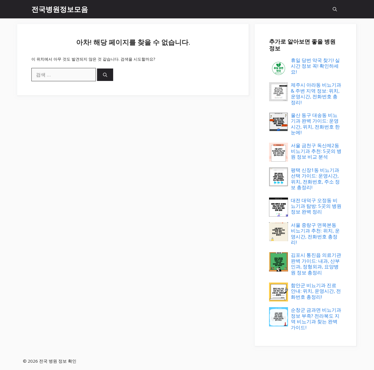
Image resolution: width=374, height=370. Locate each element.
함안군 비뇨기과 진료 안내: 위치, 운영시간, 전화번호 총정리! (316, 291)
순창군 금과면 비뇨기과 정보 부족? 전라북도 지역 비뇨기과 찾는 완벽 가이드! (316, 318)
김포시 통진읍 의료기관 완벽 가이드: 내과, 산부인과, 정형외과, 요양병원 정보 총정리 (316, 263)
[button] (335, 9)
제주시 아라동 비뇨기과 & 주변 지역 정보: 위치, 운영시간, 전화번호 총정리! (316, 93)
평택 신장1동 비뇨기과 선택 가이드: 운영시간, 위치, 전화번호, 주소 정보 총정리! (315, 179)
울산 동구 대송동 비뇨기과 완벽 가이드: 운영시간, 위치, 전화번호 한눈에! (315, 124)
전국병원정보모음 (59, 9)
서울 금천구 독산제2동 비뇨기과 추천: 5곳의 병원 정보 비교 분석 (316, 151)
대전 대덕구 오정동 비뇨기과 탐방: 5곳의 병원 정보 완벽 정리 (316, 206)
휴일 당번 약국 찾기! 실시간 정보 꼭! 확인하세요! (315, 66)
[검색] (105, 75)
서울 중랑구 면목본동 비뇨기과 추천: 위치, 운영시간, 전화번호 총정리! (315, 233)
